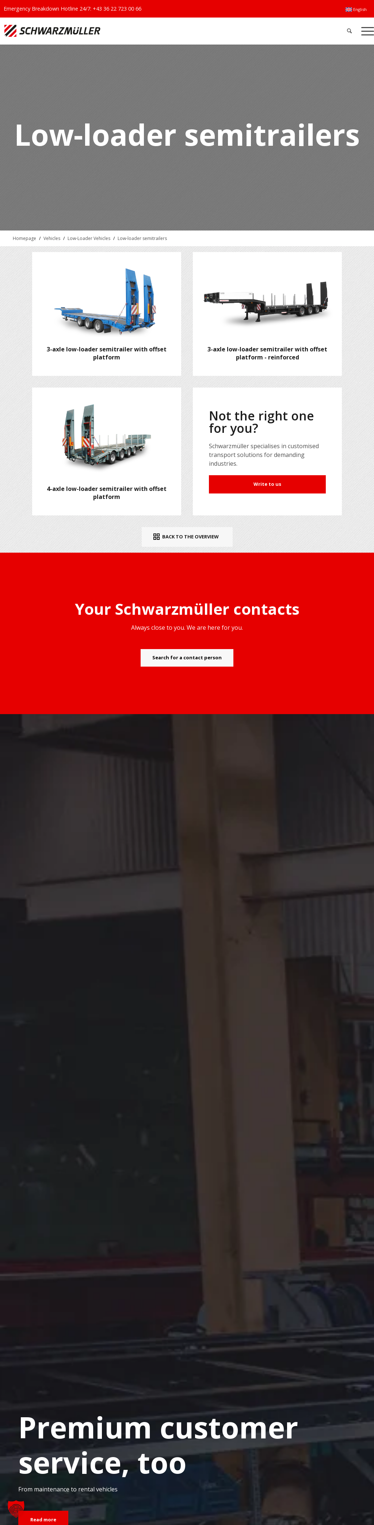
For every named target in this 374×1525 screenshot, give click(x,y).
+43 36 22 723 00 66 (117, 8)
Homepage (24, 238)
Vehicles (51, 238)
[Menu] (365, 31)
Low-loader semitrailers (142, 238)
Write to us (267, 484)
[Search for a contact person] (187, 658)
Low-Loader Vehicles (89, 238)
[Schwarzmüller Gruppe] (110, 31)
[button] (16, 1509)
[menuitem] (356, 9)
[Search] (349, 31)
